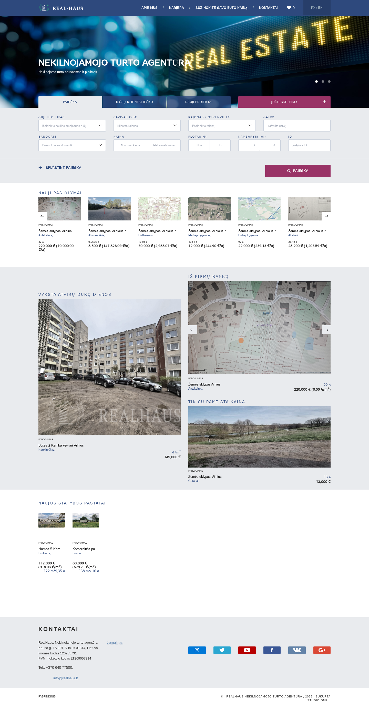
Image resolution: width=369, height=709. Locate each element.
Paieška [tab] (70, 102)
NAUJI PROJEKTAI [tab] (199, 102)
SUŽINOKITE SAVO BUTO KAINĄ (222, 7)
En (320, 7)
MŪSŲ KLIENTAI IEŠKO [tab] (134, 102)
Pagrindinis (47, 696)
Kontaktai (268, 7)
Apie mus (149, 7)
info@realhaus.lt (65, 678)
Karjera (176, 7)
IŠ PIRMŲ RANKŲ (208, 276)
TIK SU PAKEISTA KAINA (216, 401)
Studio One (317, 700)
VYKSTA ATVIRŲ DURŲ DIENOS (74, 294)
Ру (313, 7)
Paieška (301, 170)
